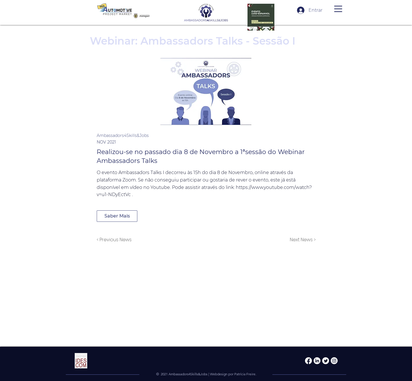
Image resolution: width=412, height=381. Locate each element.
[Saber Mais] (117, 216)
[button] (338, 9)
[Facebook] (308, 360)
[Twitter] (325, 360)
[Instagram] (334, 360)
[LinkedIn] (317, 360)
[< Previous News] (115, 240)
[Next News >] (301, 240)
